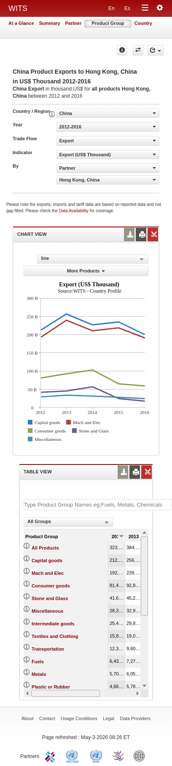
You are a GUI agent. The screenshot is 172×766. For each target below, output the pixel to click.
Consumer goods (51, 585)
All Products (45, 547)
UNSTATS (96, 755)
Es (127, 8)
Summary (49, 23)
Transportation (48, 648)
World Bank (141, 755)
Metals (39, 674)
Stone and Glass (50, 598)
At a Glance (21, 23)
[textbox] (98, 504)
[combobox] (68, 522)
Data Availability (74, 210)
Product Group (107, 23)
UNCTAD (73, 755)
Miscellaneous (47, 611)
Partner (73, 23)
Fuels (38, 661)
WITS (17, 8)
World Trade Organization (118, 755)
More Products (86, 270)
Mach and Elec (48, 573)
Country (143, 23)
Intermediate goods (53, 623)
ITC (51, 755)
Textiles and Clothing (55, 636)
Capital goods (47, 560)
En (111, 8)
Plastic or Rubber (51, 686)
